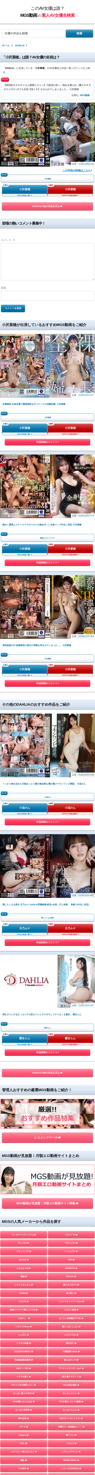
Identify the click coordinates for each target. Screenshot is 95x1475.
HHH (23, 1296)
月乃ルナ (24, 801)
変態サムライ (23, 1463)
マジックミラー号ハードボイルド (71, 1388)
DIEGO (71, 1330)
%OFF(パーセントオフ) (71, 1179)
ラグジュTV (71, 1004)
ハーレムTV (71, 1012)
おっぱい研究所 (23, 1171)
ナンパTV (23, 1004)
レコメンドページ (47, 927)
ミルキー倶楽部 (71, 1405)
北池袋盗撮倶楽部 (23, 1121)
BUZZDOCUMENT (23, 1113)
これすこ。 (23, 1079)
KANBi (23, 1054)
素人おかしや (71, 1121)
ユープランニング (71, 1338)
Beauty (71, 1263)
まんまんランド (71, 1396)
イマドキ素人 (23, 1138)
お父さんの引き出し (23, 1363)
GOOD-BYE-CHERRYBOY (24, 1422)
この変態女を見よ (71, 1288)
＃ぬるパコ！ (71, 1363)
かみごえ (71, 1313)
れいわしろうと (71, 1154)
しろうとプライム (71, 1213)
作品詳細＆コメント (47, 443)
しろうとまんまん (23, 1046)
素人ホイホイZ (71, 1046)
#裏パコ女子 (71, 1305)
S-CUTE (24, 1063)
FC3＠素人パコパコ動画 (71, 1163)
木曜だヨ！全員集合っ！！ (71, 1188)
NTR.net (71, 1038)
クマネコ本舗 (23, 1104)
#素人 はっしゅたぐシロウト (24, 1305)
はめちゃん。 (23, 1405)
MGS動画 (85, 95)
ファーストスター (71, 1438)
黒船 (24, 1038)
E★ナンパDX (23, 1129)
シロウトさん (71, 1321)
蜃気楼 (71, 1380)
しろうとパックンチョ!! (24, 1330)
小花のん (24, 744)
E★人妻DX (71, 1280)
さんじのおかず (71, 1422)
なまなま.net (24, 1029)
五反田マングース (71, 1455)
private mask (24, 1238)
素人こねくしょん (71, 1088)
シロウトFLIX (71, 1096)
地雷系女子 (23, 1413)
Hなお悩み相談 (71, 1146)
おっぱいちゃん (71, 1171)
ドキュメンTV (23, 1012)
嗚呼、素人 (71, 1463)
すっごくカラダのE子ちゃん (71, 1271)
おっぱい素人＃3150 (23, 1154)
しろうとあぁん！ (71, 1371)
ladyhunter (23, 1246)
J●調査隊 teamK (71, 1113)
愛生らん (24, 857)
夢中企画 (23, 1179)
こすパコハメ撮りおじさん (23, 1213)
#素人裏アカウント (71, 1138)
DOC (23, 1204)
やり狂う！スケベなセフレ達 (23, 1321)
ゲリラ (23, 1188)
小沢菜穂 (24, 189)
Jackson (24, 1021)
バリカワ (71, 1204)
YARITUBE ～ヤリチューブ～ (23, 1255)
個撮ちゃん (71, 1413)
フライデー (23, 1396)
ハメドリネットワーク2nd (71, 1063)
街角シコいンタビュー (23, 1447)
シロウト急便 (71, 1071)
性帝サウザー (71, 1355)
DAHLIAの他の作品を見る (47, 206)
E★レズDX (23, 1288)
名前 (3, 287)
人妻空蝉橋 (23, 1280)
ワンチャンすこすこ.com (71, 1129)
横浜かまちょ (23, 1338)
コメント (8, 239)
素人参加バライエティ (71, 1246)
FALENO (24, 1430)
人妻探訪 (23, 1380)
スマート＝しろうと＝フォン (23, 1313)
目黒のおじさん (23, 1455)
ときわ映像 (71, 1447)
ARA (71, 1021)
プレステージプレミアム (23, 996)
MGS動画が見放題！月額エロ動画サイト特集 (47, 964)
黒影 (23, 1221)
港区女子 (71, 1104)
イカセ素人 (71, 1430)
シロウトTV (71, 996)
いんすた (23, 1096)
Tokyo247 (71, 1238)
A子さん (71, 1255)
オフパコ (23, 1263)
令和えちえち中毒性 (23, 1346)
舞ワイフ (71, 1196)
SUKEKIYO (71, 1029)
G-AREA (24, 1230)
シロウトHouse (23, 1088)
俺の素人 (71, 1054)
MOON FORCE (71, 1221)
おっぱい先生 (23, 1355)
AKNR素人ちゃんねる (24, 1163)
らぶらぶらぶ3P (71, 1346)
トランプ (23, 1271)
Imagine (24, 1196)
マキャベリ (23, 1438)
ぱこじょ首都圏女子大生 (71, 1079)
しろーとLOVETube (71, 1230)
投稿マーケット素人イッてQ (24, 1071)
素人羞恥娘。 (23, 1388)
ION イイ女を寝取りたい (23, 1146)
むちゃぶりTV (23, 1371)
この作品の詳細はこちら (77, 170)
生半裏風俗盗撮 (71, 1296)
